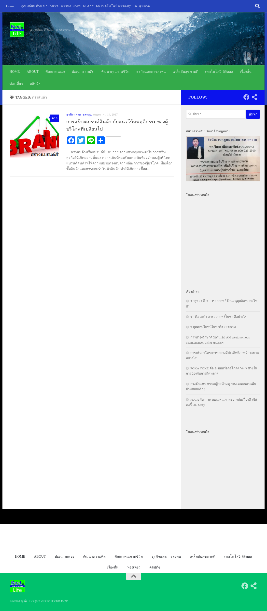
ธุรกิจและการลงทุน (151, 71)
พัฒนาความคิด (83, 71)
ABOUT (33, 71)
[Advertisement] (223, 240)
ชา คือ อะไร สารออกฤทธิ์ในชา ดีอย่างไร (218, 317)
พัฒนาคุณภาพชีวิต (115, 71)
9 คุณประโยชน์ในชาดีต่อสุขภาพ (213, 327)
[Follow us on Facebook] (246, 97)
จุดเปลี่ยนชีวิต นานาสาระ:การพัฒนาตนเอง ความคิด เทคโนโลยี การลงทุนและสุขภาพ (85, 6)
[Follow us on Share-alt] (254, 97)
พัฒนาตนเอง (55, 71)
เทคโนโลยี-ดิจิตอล (219, 71)
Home (10, 6)
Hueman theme (59, 601)
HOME (15, 71)
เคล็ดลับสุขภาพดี (185, 71)
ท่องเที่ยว (16, 84)
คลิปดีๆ (35, 84)
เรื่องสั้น (246, 71)
